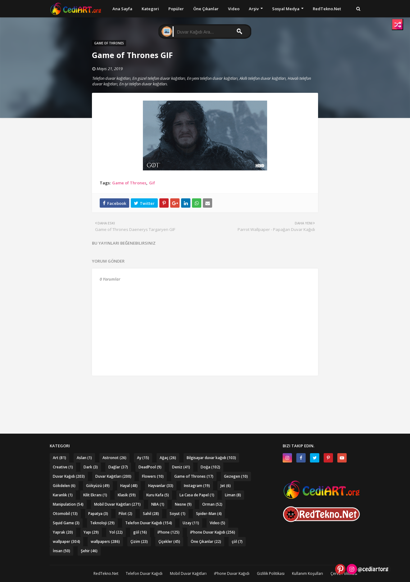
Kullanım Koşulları (307, 573)
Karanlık (63, 495)
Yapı (91, 532)
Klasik (127, 495)
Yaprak (63, 532)
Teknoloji (102, 523)
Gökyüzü (98, 485)
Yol (116, 532)
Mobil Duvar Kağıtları (117, 504)
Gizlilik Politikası (271, 573)
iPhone (168, 532)
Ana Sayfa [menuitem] (122, 8)
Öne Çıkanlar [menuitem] (206, 8)
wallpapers (105, 541)
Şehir (89, 550)
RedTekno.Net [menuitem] (327, 8)
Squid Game (66, 523)
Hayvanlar (160, 485)
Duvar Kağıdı (69, 476)
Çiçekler (169, 541)
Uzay (191, 523)
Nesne (183, 504)
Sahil (151, 513)
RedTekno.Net (105, 573)
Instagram (197, 485)
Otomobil (65, 513)
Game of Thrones (129, 183)
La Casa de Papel (197, 495)
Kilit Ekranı (95, 495)
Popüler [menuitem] (176, 8)
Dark (91, 467)
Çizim (139, 541)
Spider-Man (209, 513)
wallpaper (66, 541)
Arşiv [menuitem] (254, 8)
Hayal (129, 485)
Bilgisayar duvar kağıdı (211, 457)
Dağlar (118, 467)
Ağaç (168, 457)
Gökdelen (64, 485)
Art (59, 457)
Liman (233, 495)
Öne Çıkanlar (206, 541)
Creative (63, 467)
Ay (143, 457)
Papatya (98, 513)
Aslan (84, 457)
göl (140, 532)
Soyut (177, 513)
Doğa (210, 467)
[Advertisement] (205, 392)
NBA (157, 504)
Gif (152, 183)
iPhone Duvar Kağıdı (212, 532)
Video (217, 523)
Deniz (181, 467)
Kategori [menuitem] (150, 8)
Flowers (153, 476)
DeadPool (150, 467)
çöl (237, 541)
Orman (212, 504)
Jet (226, 485)
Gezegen (236, 476)
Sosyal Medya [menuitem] (285, 8)
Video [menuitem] (233, 8)
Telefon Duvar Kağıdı (148, 523)
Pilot (125, 513)
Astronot (114, 457)
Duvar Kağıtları (113, 476)
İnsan (61, 550)
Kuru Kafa (157, 495)
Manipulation (68, 504)
